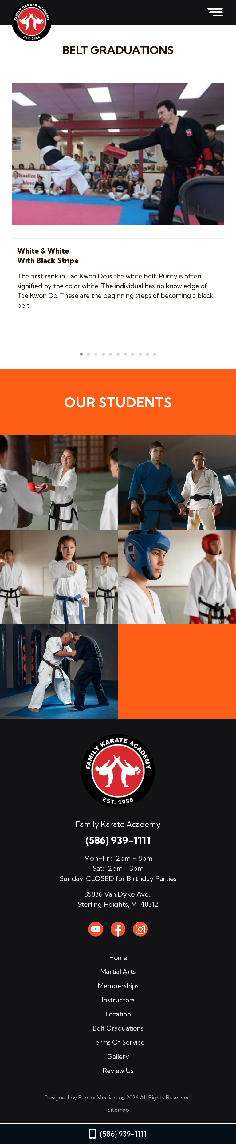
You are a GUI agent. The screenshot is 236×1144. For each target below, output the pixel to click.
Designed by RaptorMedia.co (82, 1097)
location (118, 1014)
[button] (81, 354)
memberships (118, 986)
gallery (118, 1056)
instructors (118, 1000)
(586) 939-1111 (118, 840)
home (118, 957)
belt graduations (118, 1028)
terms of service (118, 1042)
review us (118, 1071)
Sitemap (118, 1109)
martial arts (118, 972)
